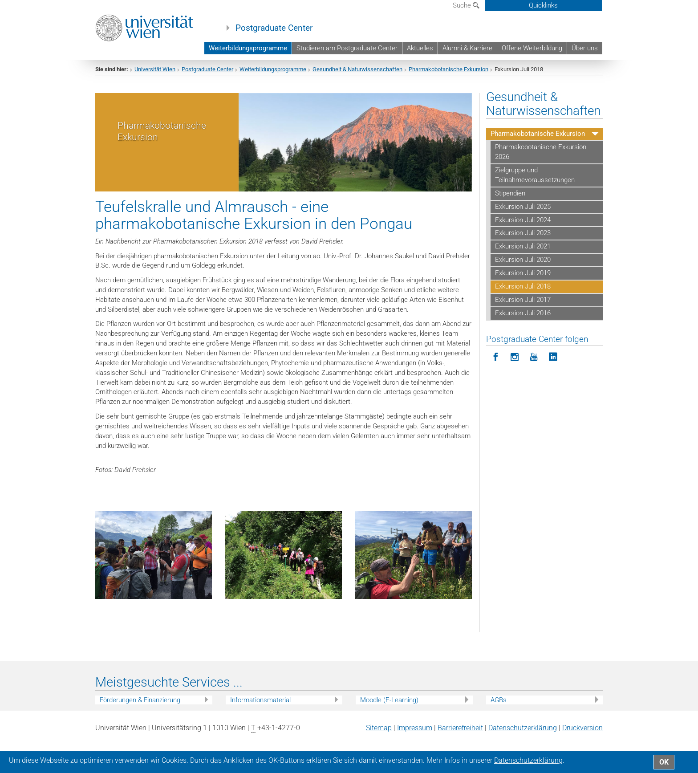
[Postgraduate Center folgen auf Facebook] (495, 365)
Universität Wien (154, 76)
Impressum (414, 736)
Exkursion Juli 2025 (523, 214)
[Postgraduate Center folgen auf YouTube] (534, 365)
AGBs (499, 708)
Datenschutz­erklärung (522, 736)
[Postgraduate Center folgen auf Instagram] (514, 365)
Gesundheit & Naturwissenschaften (357, 76)
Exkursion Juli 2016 (523, 321)
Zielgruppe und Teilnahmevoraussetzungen (535, 182)
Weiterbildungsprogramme (248, 48)
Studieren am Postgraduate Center (347, 48)
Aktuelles (420, 48)
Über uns (585, 48)
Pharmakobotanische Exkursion (448, 76)
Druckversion (582, 736)
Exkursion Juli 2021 (523, 254)
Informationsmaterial (260, 708)
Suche (466, 5)
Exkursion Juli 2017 (523, 307)
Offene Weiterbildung (532, 48)
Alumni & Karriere (467, 48)
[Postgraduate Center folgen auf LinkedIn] (553, 365)
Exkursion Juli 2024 (523, 228)
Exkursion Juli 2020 (523, 268)
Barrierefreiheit (460, 736)
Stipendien (510, 201)
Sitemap (379, 736)
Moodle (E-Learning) (389, 708)
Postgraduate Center (273, 28)
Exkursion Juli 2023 (523, 241)
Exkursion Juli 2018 (523, 294)
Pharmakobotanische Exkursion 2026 (540, 160)
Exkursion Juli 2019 (523, 281)
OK (664, 762)
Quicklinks (543, 5)
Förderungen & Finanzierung (140, 708)
